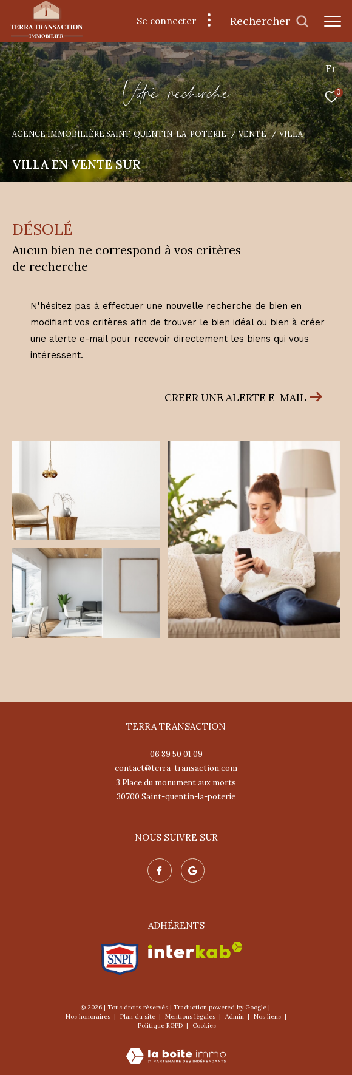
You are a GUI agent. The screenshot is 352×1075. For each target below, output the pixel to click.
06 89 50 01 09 (176, 754)
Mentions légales (191, 1016)
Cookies (204, 1025)
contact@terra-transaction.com (176, 768)
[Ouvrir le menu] (332, 21)
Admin (235, 1016)
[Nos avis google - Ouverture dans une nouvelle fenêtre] (193, 870)
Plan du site (138, 1016)
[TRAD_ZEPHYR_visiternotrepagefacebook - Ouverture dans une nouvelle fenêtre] (159, 870)
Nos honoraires (89, 1016)
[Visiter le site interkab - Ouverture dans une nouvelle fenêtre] (195, 950)
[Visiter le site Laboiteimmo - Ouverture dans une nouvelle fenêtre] (176, 1048)
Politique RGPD (160, 1025)
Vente (252, 133)
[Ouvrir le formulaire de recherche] (269, 21)
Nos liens (268, 1016)
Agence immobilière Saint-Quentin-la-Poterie (119, 133)
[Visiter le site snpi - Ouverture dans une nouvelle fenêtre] (120, 958)
